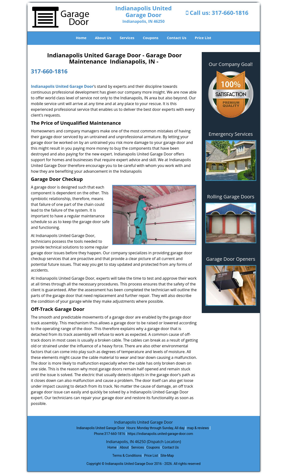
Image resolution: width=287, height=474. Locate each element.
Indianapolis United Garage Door (62, 86)
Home (81, 37)
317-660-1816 (230, 13)
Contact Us (176, 37)
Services (127, 37)
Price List (203, 37)
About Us (103, 37)
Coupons (151, 37)
